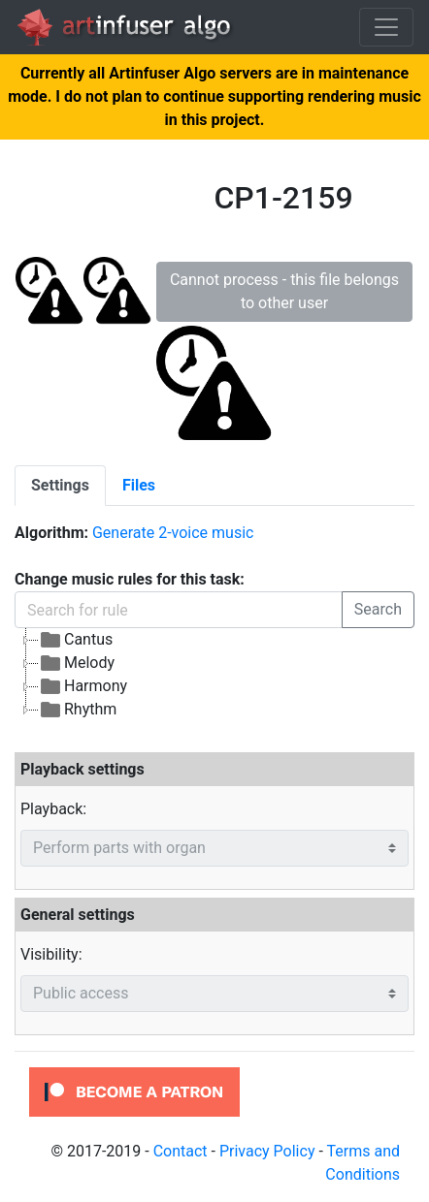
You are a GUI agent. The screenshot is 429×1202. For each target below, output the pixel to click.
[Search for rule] (179, 609)
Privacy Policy (267, 1151)
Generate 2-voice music (172, 532)
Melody (77, 663)
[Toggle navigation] (386, 27)
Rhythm (77, 709)
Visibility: (51, 954)
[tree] (214, 674)
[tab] (60, 485)
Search (378, 609)
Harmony (83, 686)
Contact (180, 1151)
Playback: (53, 809)
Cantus (76, 639)
